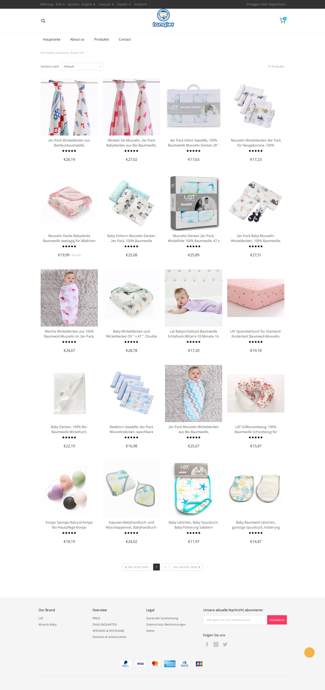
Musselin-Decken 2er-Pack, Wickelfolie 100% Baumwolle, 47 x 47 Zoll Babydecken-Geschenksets (193, 241)
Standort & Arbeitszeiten (109, 637)
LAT (82, 52)
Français (104, 4)
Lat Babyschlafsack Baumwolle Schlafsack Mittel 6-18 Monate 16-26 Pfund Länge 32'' (193, 336)
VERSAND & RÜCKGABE (108, 631)
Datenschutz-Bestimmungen (166, 624)
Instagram (216, 644)
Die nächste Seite (186, 567)
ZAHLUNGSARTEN (104, 624)
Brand (74, 52)
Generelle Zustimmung (162, 618)
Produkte (101, 39)
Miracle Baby (48, 624)
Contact (125, 39)
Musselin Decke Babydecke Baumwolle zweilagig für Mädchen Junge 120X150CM (69, 241)
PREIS (96, 618)
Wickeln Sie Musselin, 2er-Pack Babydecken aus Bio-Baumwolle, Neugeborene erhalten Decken (131, 145)
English (87, 4)
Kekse (150, 631)
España (122, 4)
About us (77, 39)
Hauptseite (51, 39)
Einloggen (253, 4)
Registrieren (277, 4)
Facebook (207, 644)
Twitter (225, 644)
